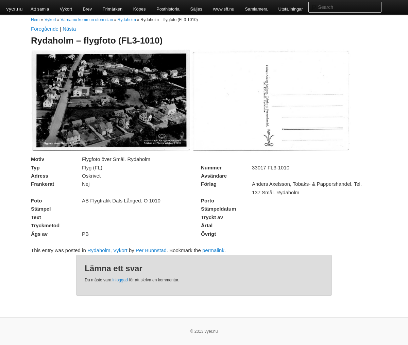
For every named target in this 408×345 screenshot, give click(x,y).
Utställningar (290, 9)
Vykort (66, 9)
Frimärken (113, 9)
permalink (213, 250)
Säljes (196, 9)
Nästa (69, 29)
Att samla (40, 9)
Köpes (139, 9)
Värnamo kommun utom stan (87, 19)
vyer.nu (14, 9)
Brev (87, 9)
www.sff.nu (223, 9)
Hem (35, 19)
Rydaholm (127, 19)
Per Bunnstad (151, 250)
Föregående (44, 29)
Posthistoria (168, 9)
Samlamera (256, 9)
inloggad (120, 280)
